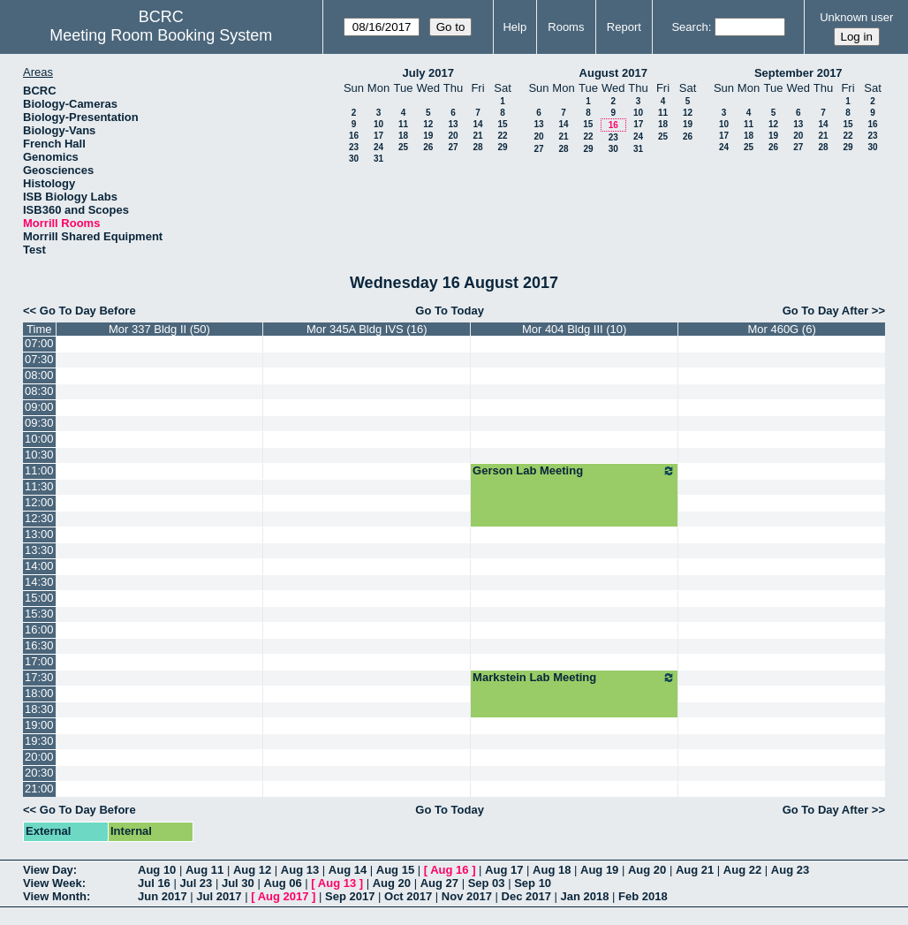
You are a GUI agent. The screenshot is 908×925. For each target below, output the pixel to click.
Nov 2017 (467, 896)
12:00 (39, 502)
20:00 (39, 756)
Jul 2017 (218, 896)
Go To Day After (826, 310)
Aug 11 (204, 869)
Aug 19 (599, 869)
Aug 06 (282, 883)
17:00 (39, 661)
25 (403, 147)
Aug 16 (449, 869)
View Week (52, 883)
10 (378, 124)
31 (378, 158)
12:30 (39, 518)
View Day (48, 869)
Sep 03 (486, 883)
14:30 (39, 581)
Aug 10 (157, 869)
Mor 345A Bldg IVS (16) (367, 329)
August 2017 (613, 73)
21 (477, 135)
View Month (55, 896)
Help (514, 27)
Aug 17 (504, 869)
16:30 (39, 645)
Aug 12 (252, 869)
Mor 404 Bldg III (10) (574, 329)
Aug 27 (439, 883)
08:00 (39, 375)
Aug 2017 (283, 896)
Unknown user (856, 17)
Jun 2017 (162, 896)
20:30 (39, 772)
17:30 (39, 677)
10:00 (39, 438)
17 (378, 135)
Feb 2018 (643, 896)
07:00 (39, 343)
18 (403, 135)
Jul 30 (238, 883)
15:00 (39, 597)
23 (354, 147)
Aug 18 (552, 869)
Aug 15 (395, 869)
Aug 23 (790, 869)
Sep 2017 (350, 896)
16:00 (39, 629)
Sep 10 (532, 883)
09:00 (39, 406)
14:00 (39, 565)
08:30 (39, 391)
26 (428, 147)
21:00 (39, 788)
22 (502, 135)
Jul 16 (154, 883)
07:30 (39, 359)
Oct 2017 (408, 896)
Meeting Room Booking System (160, 35)
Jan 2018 (585, 896)
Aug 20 (647, 869)
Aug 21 (695, 869)
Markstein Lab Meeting (574, 678)
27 (453, 147)
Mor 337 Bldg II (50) (159, 329)
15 (502, 124)
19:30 (39, 740)
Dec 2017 (526, 896)
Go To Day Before (88, 310)
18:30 (39, 709)
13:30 (39, 550)
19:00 (39, 725)
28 (477, 147)
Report (624, 27)
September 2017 (798, 73)
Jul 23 (195, 883)
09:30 (39, 422)
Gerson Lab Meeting (574, 471)
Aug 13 (300, 869)
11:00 (39, 470)
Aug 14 (348, 869)
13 (453, 124)
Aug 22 (742, 869)
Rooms (566, 27)
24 (378, 147)
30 (354, 158)
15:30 (39, 613)
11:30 (39, 486)
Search (689, 27)
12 (428, 124)
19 (428, 135)
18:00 (39, 693)
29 (502, 147)
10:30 (39, 454)
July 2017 (428, 73)
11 (403, 124)
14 (477, 124)
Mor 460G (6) (781, 329)
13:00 (39, 534)
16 (354, 135)
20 (453, 135)
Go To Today (449, 310)
